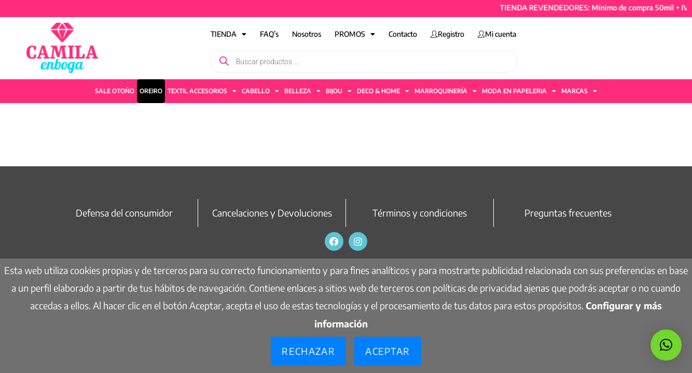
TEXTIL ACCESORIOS (202, 91)
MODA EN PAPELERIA (519, 91)
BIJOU (339, 91)
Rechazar (308, 351)
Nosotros (306, 34)
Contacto (403, 34)
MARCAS (579, 91)
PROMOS (355, 34)
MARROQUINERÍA (445, 91)
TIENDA (228, 34)
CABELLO (260, 91)
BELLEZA (302, 91)
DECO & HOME (383, 91)
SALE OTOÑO (114, 91)
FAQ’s (269, 34)
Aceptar (387, 351)
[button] (666, 345)
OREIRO (151, 91)
